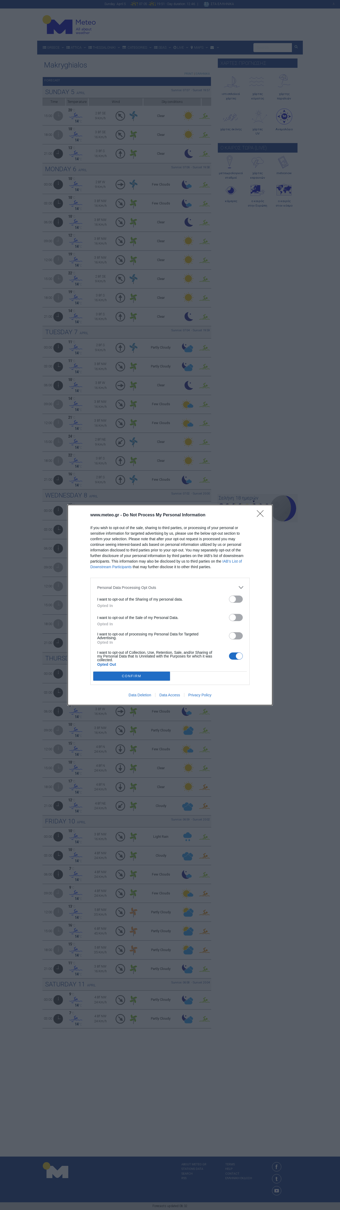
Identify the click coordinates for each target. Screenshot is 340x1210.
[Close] (262, 515)
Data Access (169, 695)
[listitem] (170, 587)
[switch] (236, 599)
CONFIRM (132, 676)
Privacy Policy (199, 695)
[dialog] (170, 605)
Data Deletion (140, 695)
